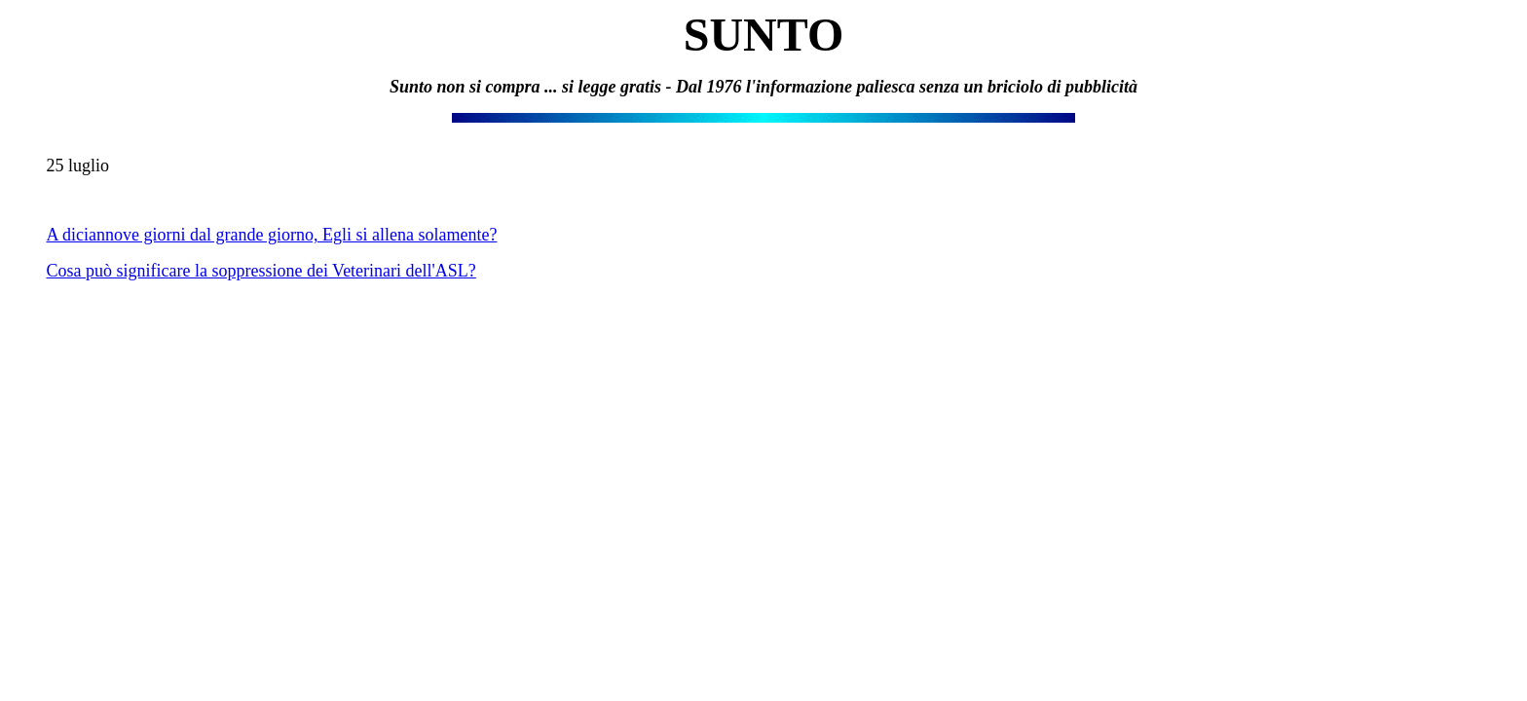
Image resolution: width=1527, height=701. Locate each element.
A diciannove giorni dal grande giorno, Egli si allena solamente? (272, 234)
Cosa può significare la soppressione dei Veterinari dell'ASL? (261, 270)
